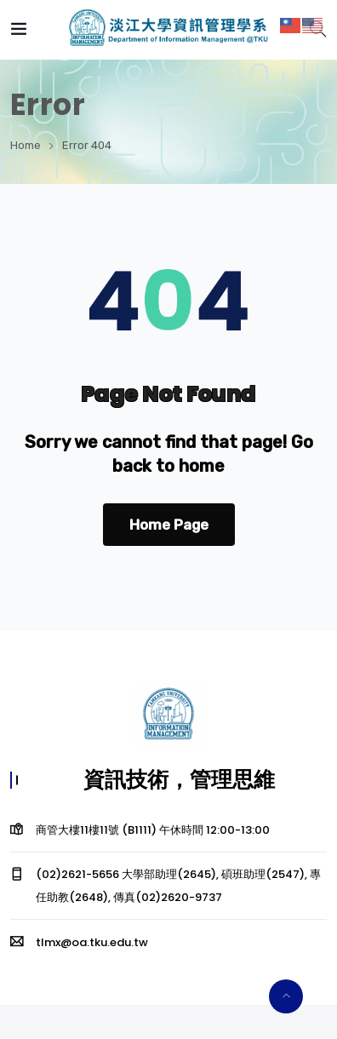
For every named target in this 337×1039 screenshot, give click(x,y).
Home (25, 145)
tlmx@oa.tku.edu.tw (92, 942)
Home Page (168, 524)
